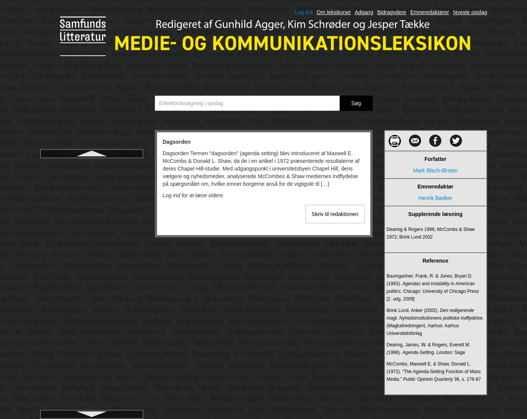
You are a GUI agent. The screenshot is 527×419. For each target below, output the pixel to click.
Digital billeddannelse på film (91, 399)
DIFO (91, 358)
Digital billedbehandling (91, 386)
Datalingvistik (91, 221)
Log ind (304, 12)
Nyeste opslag (470, 12)
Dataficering (91, 207)
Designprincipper (91, 303)
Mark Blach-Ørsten (435, 170)
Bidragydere (391, 12)
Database (91, 193)
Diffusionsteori (91, 344)
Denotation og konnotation (91, 276)
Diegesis (91, 331)
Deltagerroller (91, 262)
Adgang (364, 12)
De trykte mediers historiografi (91, 234)
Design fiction (91, 289)
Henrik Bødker (435, 198)
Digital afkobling (91, 372)
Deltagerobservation (91, 248)
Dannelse (91, 179)
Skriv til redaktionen (334, 214)
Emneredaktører (429, 12)
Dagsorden (91, 165)
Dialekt (91, 317)
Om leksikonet (334, 12)
